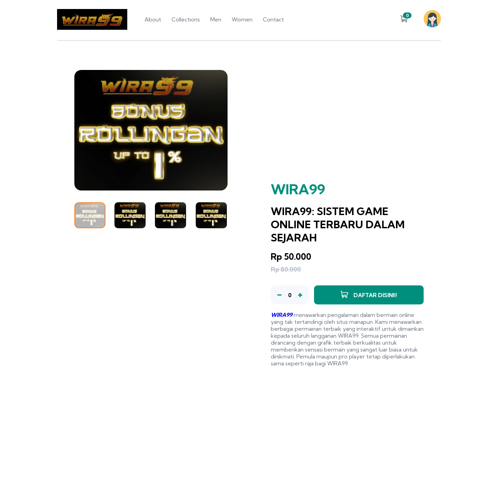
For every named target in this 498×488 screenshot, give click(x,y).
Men (215, 19)
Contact (273, 19)
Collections (186, 19)
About (153, 19)
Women (242, 19)
